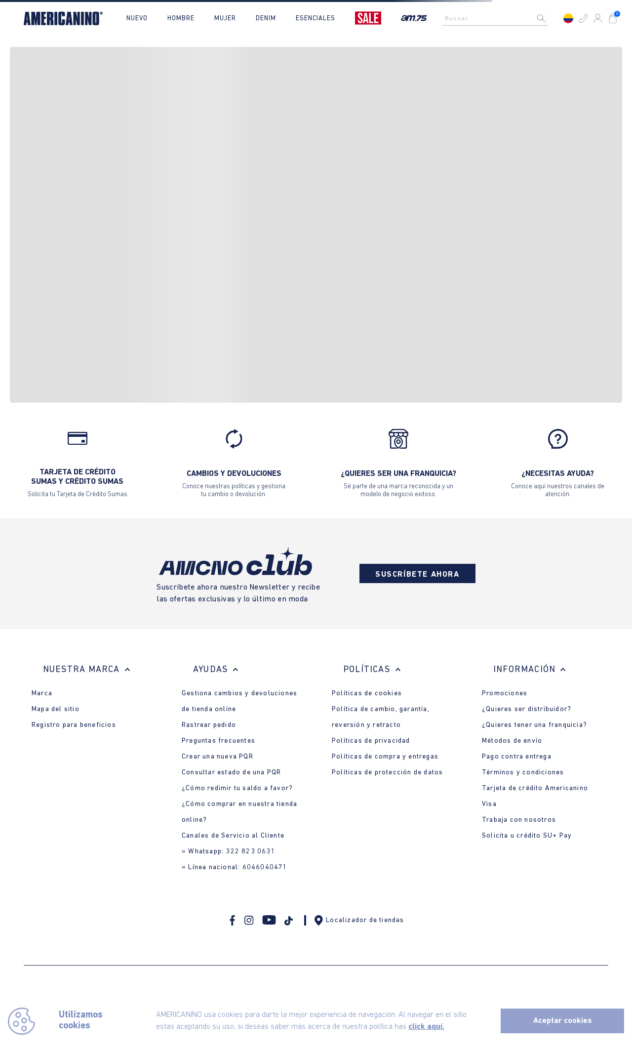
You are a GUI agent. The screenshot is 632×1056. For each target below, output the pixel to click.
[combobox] (497, 18)
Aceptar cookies (562, 1021)
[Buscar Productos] (549, 18)
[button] (583, 18)
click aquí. (426, 1027)
